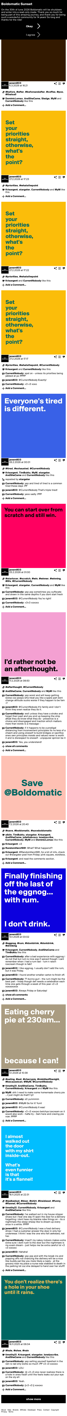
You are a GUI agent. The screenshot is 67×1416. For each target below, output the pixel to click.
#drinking (11, 946)
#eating (10, 1079)
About (3, 1410)
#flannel (10, 1203)
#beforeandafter (35, 92)
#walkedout (12, 1201)
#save (9, 831)
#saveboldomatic (41, 831)
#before (10, 92)
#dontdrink (47, 943)
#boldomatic (22, 831)
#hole (8, 1350)
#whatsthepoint (28, 185)
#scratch (25, 578)
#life (8, 581)
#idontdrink (32, 943)
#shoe (17, 1350)
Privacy (4, 1412)
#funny (56, 1201)
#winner (44, 578)
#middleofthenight (48, 1079)
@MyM (27, 1082)
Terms (10, 1412)
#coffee (50, 92)
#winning (55, 578)
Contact (46, 1410)
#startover (11, 578)
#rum (20, 943)
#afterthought (13, 687)
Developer (32, 1410)
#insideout (44, 1201)
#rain (25, 1350)
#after (20, 92)
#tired (9, 468)
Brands (16, 1410)
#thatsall (10, 94)
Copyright (55, 1410)
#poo (60, 92)
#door (24, 1201)
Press (39, 1410)
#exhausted (21, 468)
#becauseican (13, 1082)
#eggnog (10, 943)
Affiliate (23, 1410)
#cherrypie (29, 1079)
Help (9, 1410)
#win (35, 578)
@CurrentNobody (49, 365)
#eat (19, 1079)
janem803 (15, 83)
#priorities (11, 185)
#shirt (33, 1201)
